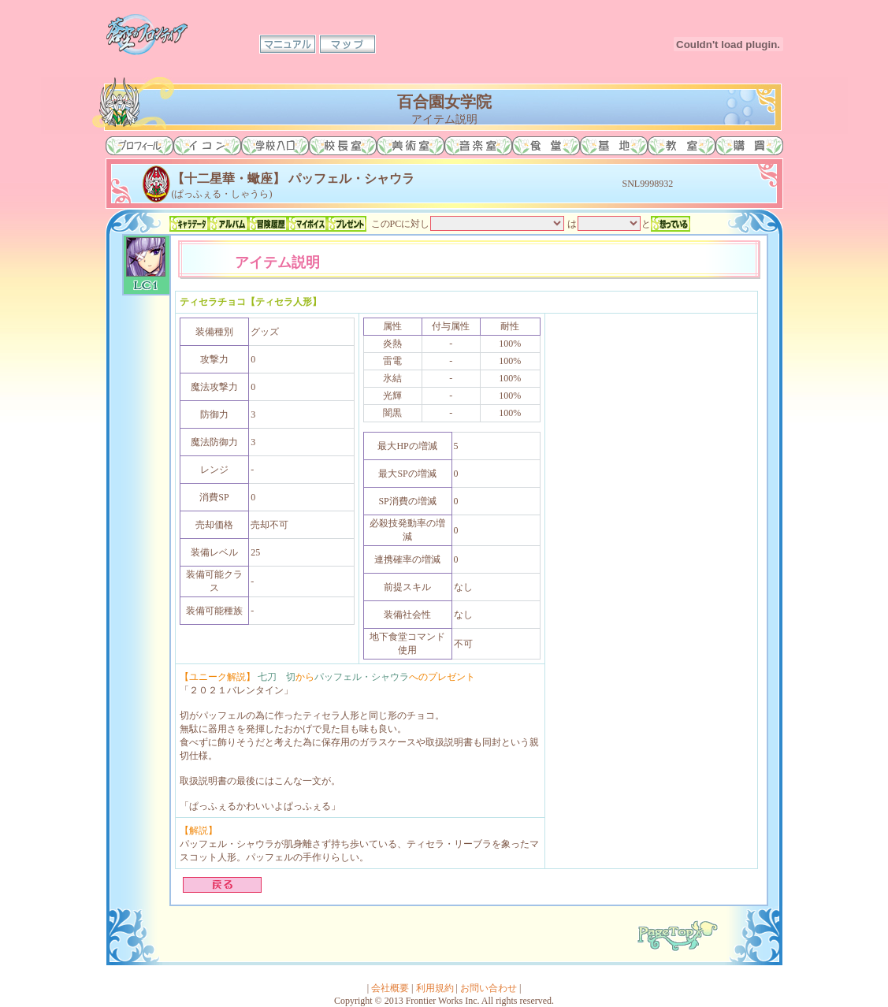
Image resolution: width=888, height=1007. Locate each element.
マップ (347, 44)
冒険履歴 (268, 224)
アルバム (228, 224)
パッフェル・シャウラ (361, 676)
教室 (681, 145)
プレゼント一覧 (346, 224)
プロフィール (139, 145)
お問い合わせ (488, 988)
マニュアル (287, 44)
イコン (207, 145)
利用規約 (435, 988)
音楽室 (478, 145)
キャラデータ (189, 224)
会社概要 (390, 988)
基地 (614, 145)
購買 (749, 145)
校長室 (343, 145)
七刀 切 (276, 676)
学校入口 (275, 145)
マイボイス (307, 224)
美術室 (410, 145)
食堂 (546, 145)
